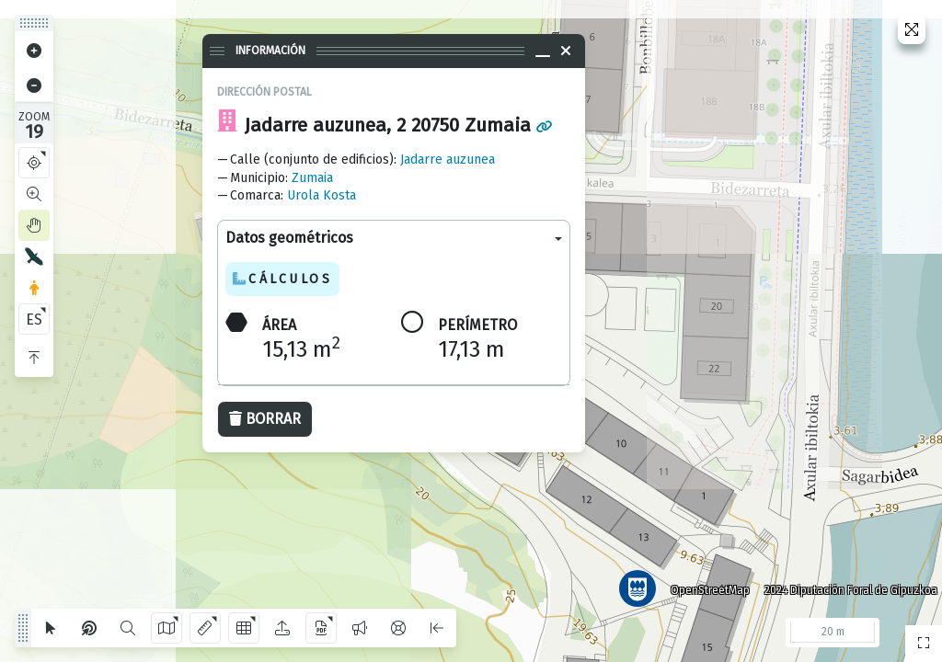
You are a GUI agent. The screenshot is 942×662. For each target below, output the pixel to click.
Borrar (265, 419)
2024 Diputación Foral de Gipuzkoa (844, 583)
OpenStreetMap (703, 583)
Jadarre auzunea (447, 159)
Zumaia (312, 178)
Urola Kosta (321, 195)
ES (34, 319)
